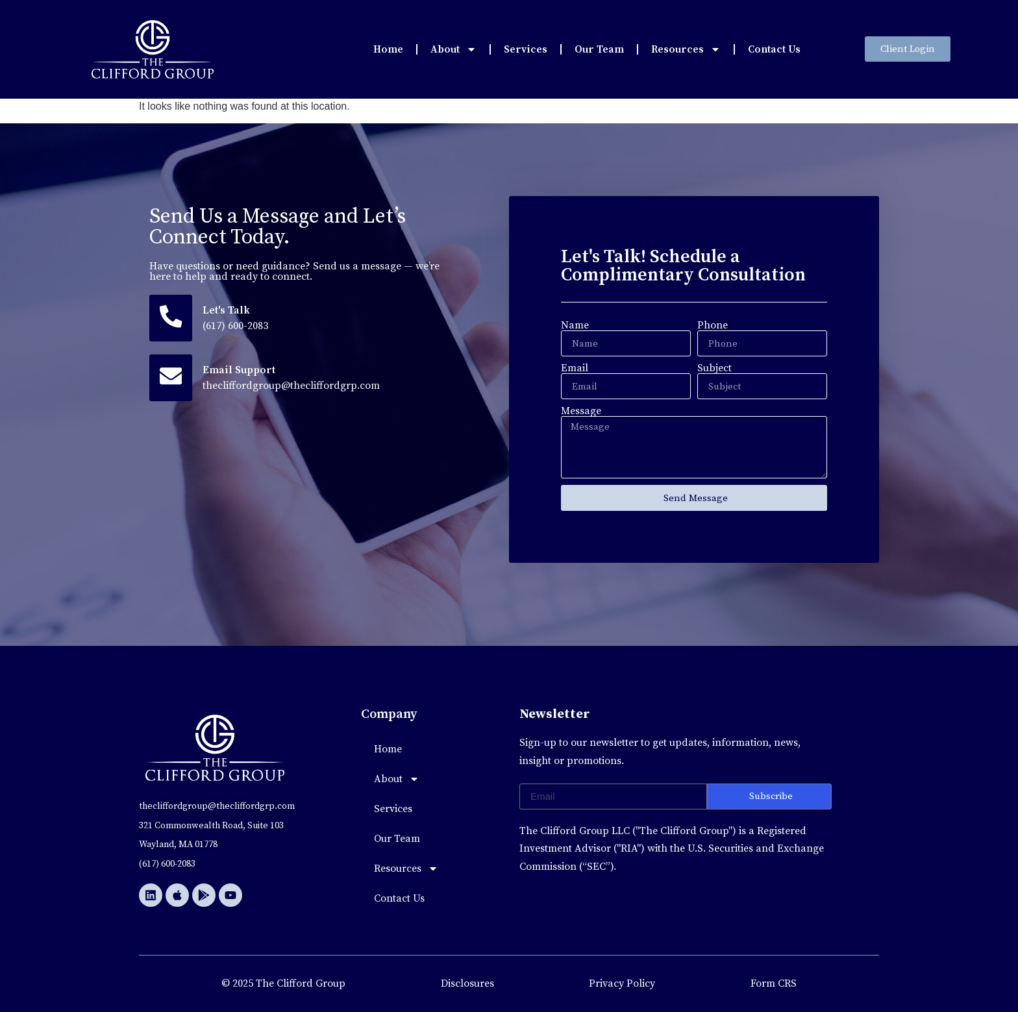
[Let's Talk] (171, 318)
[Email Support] (171, 377)
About (453, 49)
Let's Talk (227, 310)
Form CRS (774, 983)
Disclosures (467, 983)
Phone (712, 325)
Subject (714, 368)
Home (388, 49)
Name (575, 325)
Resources (686, 49)
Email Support (239, 370)
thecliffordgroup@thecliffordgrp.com (291, 385)
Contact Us (774, 49)
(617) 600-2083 (236, 325)
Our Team (599, 49)
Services (525, 49)
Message (581, 411)
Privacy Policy (622, 983)
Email (574, 368)
